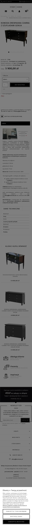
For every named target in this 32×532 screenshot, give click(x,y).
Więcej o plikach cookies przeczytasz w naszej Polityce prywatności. (15, 506)
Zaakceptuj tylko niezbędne (16, 511)
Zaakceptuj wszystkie (16, 522)
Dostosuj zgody (16, 517)
